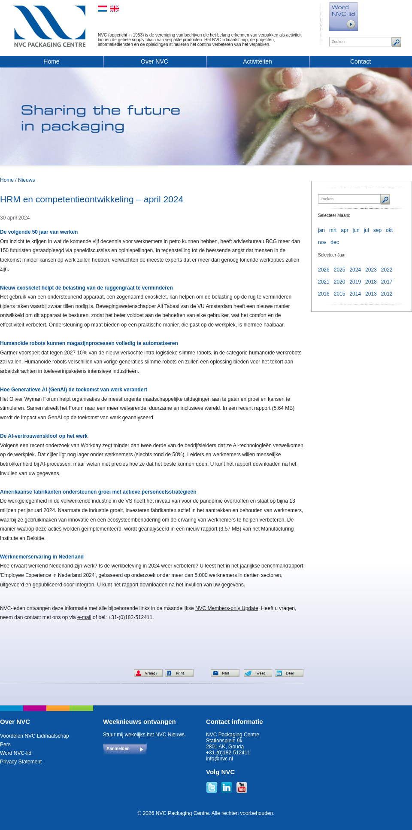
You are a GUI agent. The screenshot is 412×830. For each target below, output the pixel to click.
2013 (371, 294)
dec (334, 242)
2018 (371, 282)
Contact (360, 61)
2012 (387, 294)
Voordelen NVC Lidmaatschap (34, 736)
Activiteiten (257, 61)
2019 (355, 282)
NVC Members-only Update (226, 608)
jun (356, 230)
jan (321, 230)
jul (366, 230)
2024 (355, 270)
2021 (324, 282)
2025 (339, 270)
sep (377, 230)
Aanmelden (118, 748)
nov (322, 242)
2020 (339, 282)
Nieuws (26, 180)
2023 (371, 270)
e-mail (84, 617)
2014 (355, 294)
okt (389, 230)
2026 (324, 270)
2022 (387, 270)
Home (51, 61)
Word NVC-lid (15, 753)
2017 (387, 282)
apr (344, 230)
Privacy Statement (21, 762)
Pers (5, 745)
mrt (332, 230)
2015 (339, 294)
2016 (324, 294)
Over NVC (154, 61)
